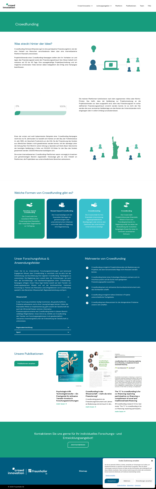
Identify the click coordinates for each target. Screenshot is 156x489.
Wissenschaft (21, 297)
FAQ (149, 6)
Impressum (138, 485)
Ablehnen (127, 481)
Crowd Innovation (85, 6)
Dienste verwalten (110, 475)
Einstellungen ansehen (144, 481)
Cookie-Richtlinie (121, 485)
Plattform (118, 6)
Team (142, 6)
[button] (152, 461)
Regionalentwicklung (24, 327)
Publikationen (131, 6)
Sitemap (83, 471)
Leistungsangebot (103, 6)
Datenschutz (130, 485)
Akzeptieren (112, 481)
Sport (18, 332)
